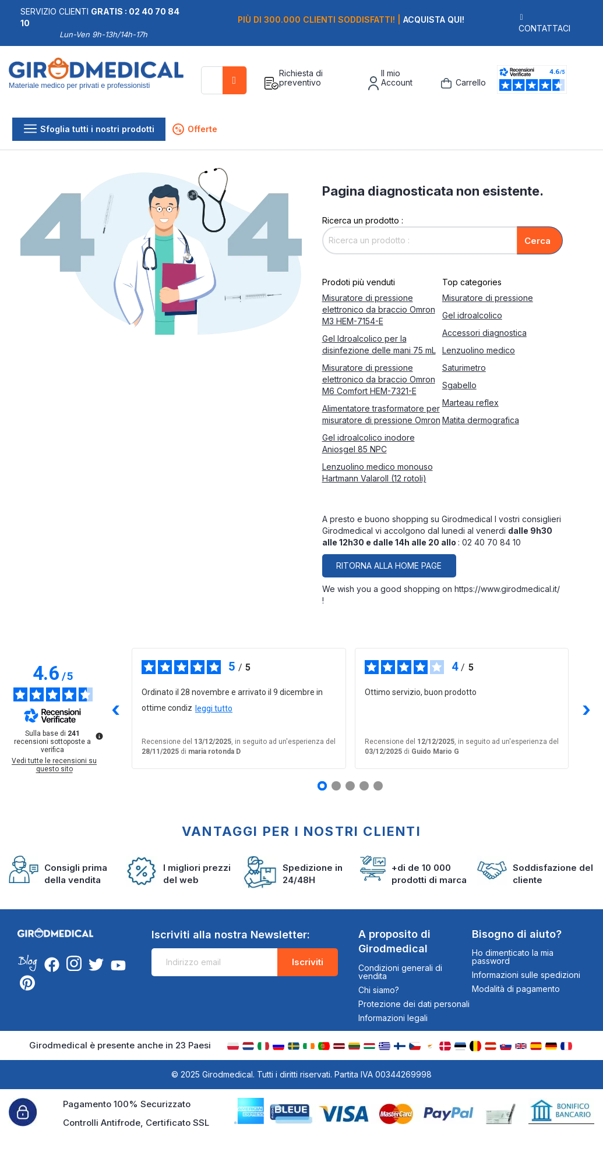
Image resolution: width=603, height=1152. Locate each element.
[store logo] (100, 83)
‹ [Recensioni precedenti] (115, 708)
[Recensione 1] (322, 786)
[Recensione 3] (350, 786)
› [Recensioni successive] (586, 708)
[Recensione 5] (378, 786)
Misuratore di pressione (487, 298)
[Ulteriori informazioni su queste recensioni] (98, 735)
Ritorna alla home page (389, 565)
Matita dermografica (480, 420)
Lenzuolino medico (478, 350)
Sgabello (459, 385)
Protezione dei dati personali (414, 1004)
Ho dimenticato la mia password (512, 957)
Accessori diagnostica (484, 333)
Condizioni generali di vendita (400, 972)
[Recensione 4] (364, 786)
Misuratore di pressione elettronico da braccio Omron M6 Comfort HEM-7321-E (378, 379)
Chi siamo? (378, 990)
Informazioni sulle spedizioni (526, 975)
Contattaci (544, 28)
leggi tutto (213, 708)
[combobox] (224, 80)
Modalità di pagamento (516, 989)
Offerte (194, 129)
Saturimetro (464, 368)
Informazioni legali (393, 1018)
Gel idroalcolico (472, 315)
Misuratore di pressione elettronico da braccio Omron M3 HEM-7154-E (378, 309)
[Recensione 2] (336, 786)
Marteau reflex (470, 402)
